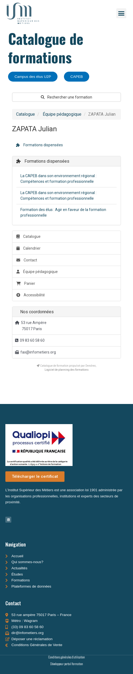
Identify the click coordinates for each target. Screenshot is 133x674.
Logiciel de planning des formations (67, 369)
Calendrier (28, 248)
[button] (121, 13)
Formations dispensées (39, 145)
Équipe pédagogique (62, 114)
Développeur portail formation (66, 663)
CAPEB (76, 77)
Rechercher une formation (66, 97)
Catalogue (25, 114)
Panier (25, 283)
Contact (26, 260)
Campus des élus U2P (33, 77)
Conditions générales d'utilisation (66, 657)
